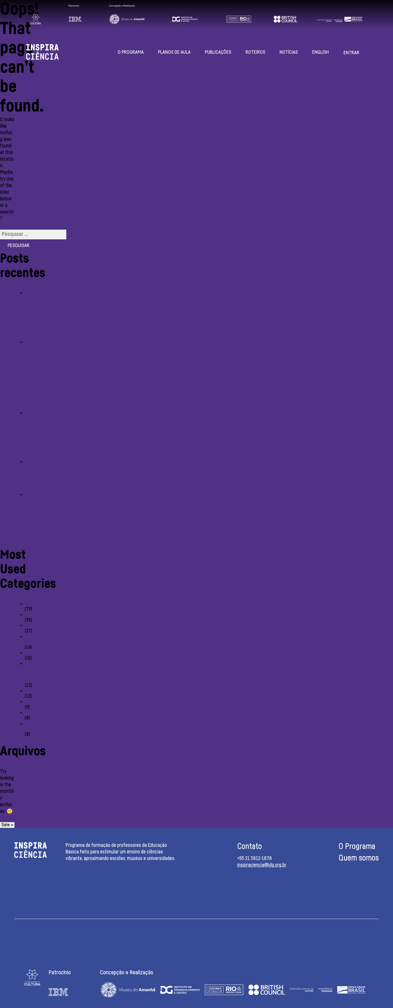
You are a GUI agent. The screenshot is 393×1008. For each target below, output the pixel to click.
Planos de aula (174, 52)
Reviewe (33, 652)
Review (32, 712)
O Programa (131, 52)
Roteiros (255, 52)
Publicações (218, 52)
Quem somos (359, 858)
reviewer (33, 614)
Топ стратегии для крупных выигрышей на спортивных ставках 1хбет (38, 435)
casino (31, 603)
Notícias (289, 52)
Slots (30, 701)
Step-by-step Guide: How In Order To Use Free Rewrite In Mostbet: (33, 375)
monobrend (36, 691)
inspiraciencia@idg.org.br (261, 865)
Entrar (351, 53)
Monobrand (35, 625)
